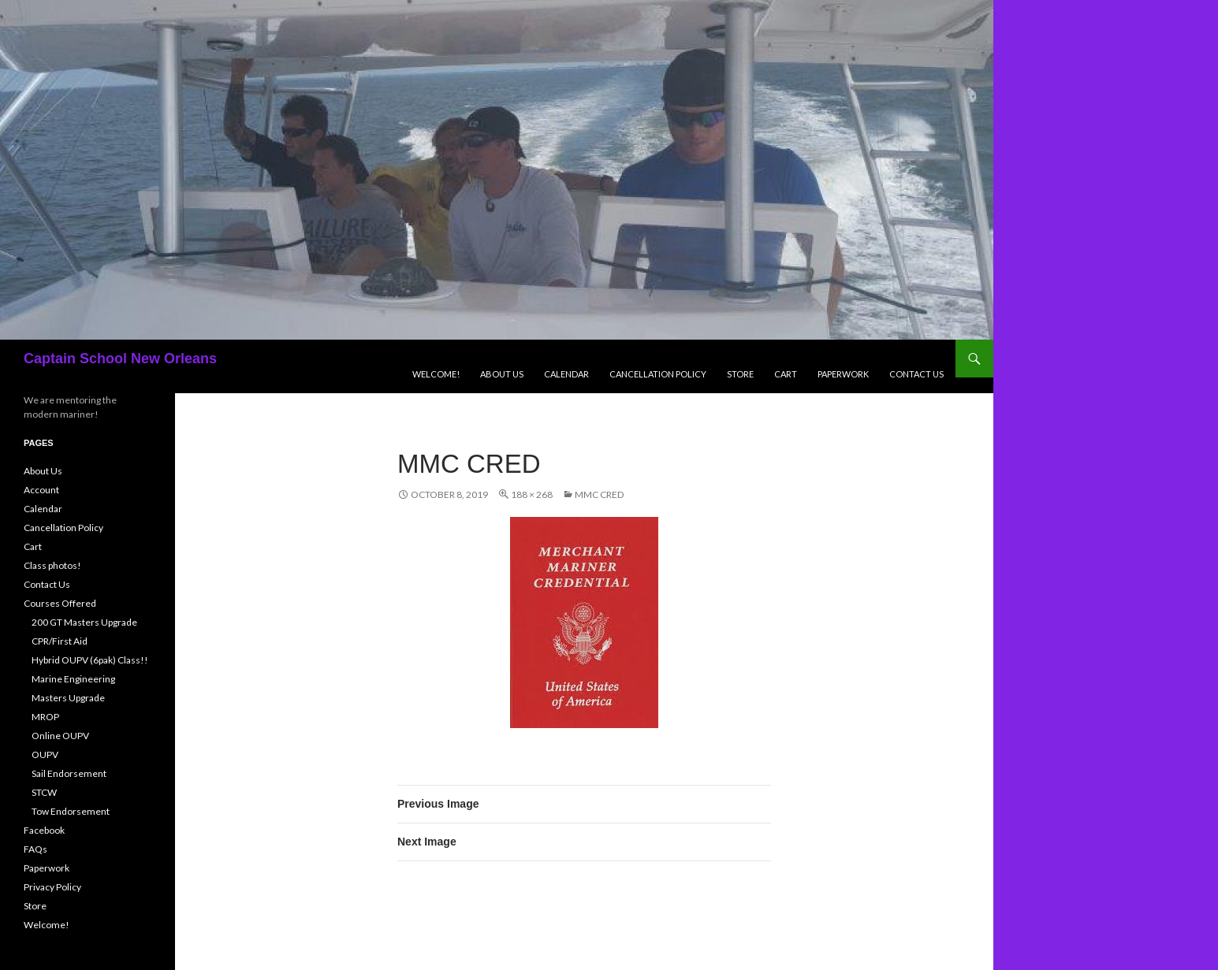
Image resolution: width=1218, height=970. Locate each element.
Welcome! (436, 374)
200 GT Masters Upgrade (84, 622)
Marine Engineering (73, 679)
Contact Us (916, 374)
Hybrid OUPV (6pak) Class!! (90, 660)
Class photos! (52, 565)
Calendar (566, 374)
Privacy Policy (52, 887)
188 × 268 (532, 494)
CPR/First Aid (60, 641)
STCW (44, 792)
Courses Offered (60, 603)
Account (41, 490)
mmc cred (599, 494)
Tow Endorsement (71, 811)
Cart (785, 374)
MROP (45, 717)
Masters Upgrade (68, 698)
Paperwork (843, 374)
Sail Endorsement (69, 773)
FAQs (35, 849)
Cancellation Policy (657, 374)
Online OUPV (60, 735)
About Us (501, 374)
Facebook (44, 830)
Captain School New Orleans (120, 358)
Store (740, 374)
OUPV (45, 754)
